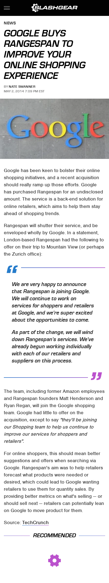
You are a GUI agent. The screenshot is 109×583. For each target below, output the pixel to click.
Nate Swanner (22, 86)
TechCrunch (35, 522)
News (10, 23)
